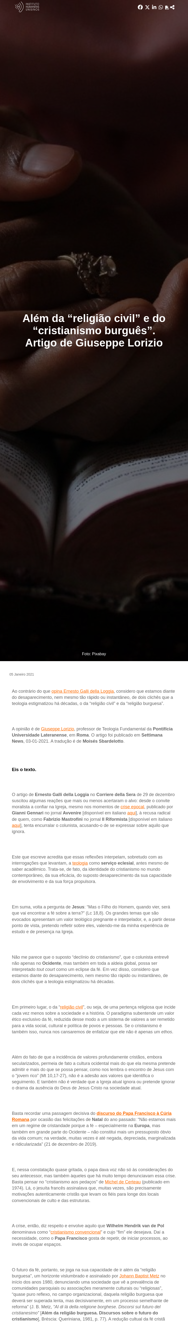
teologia (80, 863)
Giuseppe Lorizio (57, 729)
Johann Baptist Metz (139, 1276)
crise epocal (132, 806)
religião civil (71, 1007)
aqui (131, 812)
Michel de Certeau (123, 1181)
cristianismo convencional (76, 1232)
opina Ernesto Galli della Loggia (83, 691)
